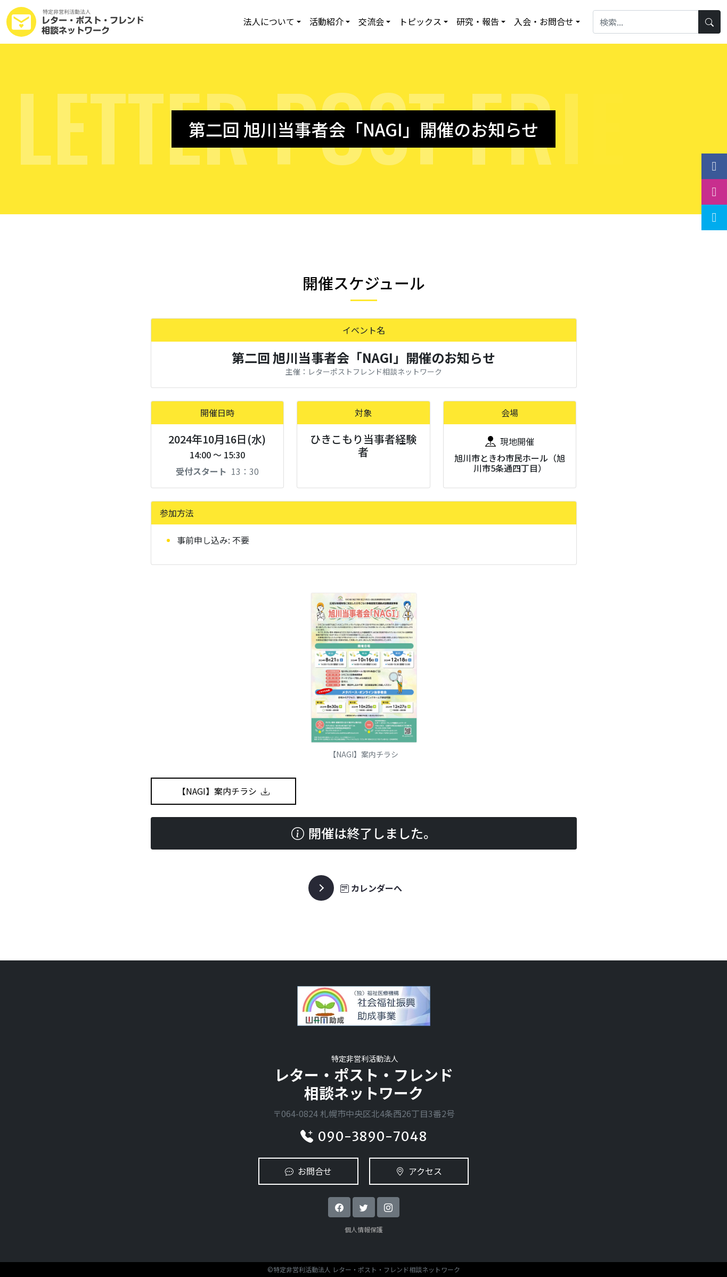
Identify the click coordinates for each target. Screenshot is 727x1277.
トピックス (420, 21)
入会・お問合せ (544, 21)
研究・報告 (477, 21)
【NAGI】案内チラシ (223, 791)
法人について (269, 21)
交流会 (371, 21)
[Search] (646, 21)
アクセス (419, 1171)
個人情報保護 (364, 1229)
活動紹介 (326, 21)
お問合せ (308, 1171)
